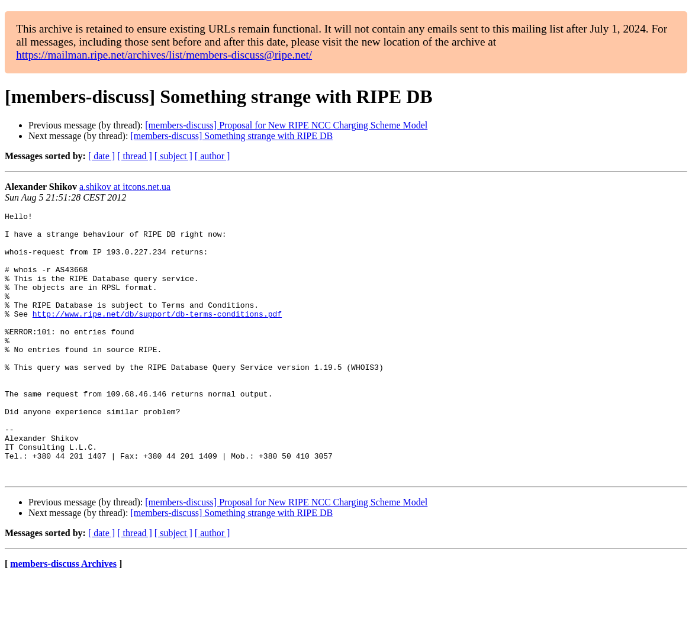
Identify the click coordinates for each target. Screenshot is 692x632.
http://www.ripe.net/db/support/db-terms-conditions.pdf (157, 335)
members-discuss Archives (63, 617)
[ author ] (212, 156)
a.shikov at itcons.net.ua (124, 187)
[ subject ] (173, 156)
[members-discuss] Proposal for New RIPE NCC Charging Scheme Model (286, 125)
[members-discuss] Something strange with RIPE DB (231, 136)
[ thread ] (134, 156)
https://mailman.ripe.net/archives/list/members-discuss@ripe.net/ (164, 55)
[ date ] (101, 156)
